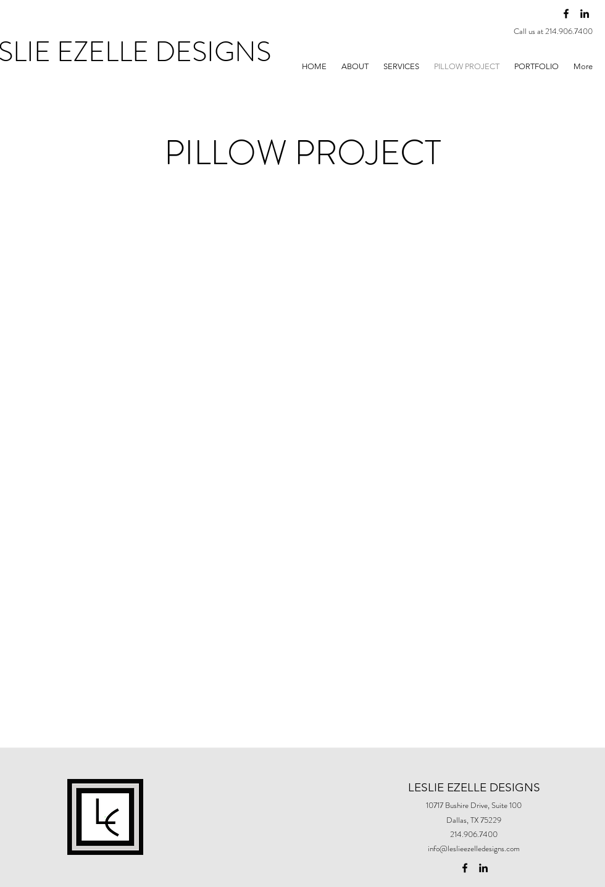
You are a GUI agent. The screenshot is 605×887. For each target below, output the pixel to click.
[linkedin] (584, 13)
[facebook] (566, 13)
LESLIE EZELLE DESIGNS (474, 787)
